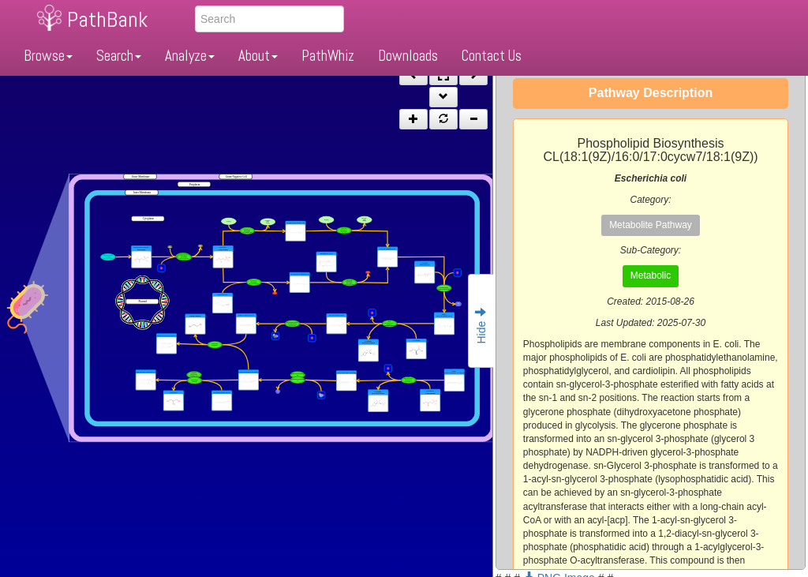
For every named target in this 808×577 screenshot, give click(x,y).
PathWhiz (327, 56)
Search (118, 56)
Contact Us (492, 56)
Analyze (190, 56)
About (258, 56)
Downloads (408, 56)
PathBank (107, 19)
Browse (48, 56)
